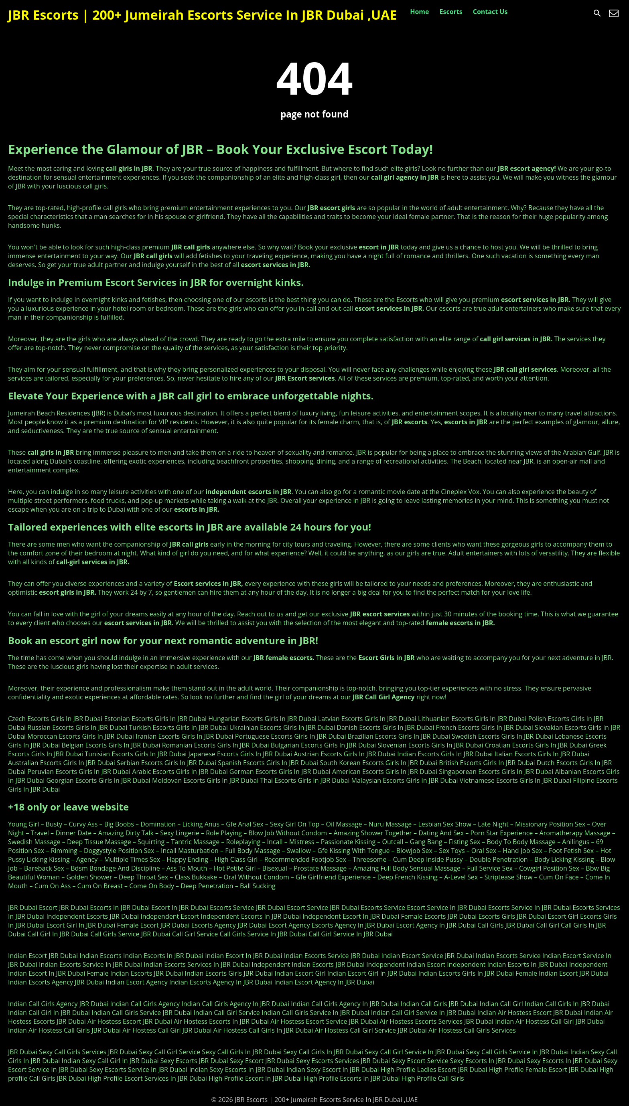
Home (419, 11)
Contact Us (490, 11)
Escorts (451, 11)
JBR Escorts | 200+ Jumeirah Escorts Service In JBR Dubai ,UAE (202, 14)
